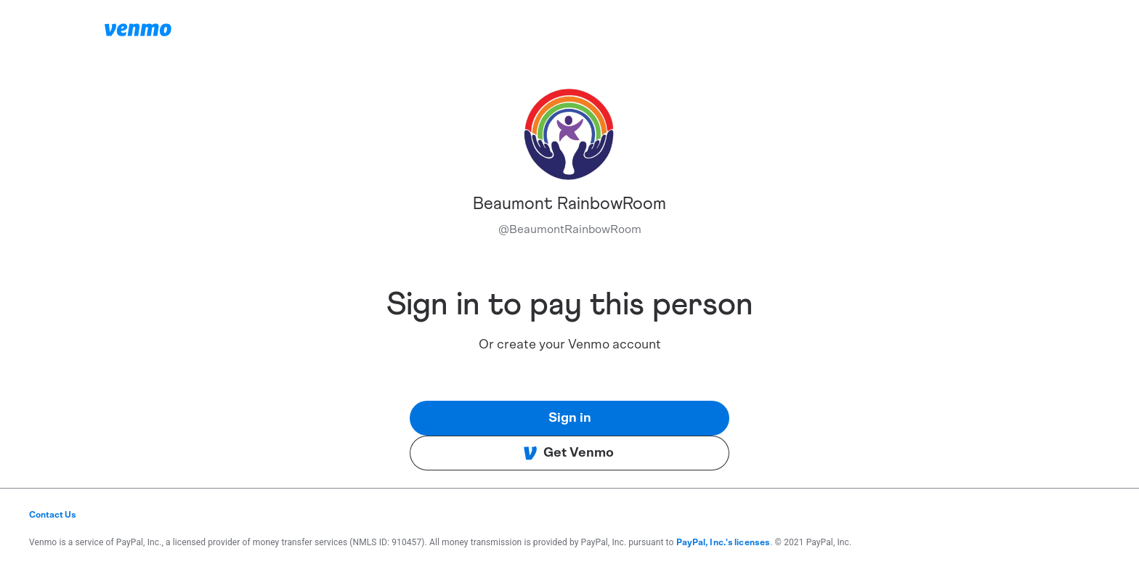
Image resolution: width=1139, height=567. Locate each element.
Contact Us (52, 514)
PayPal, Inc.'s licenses (723, 542)
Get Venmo (568, 453)
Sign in (569, 418)
